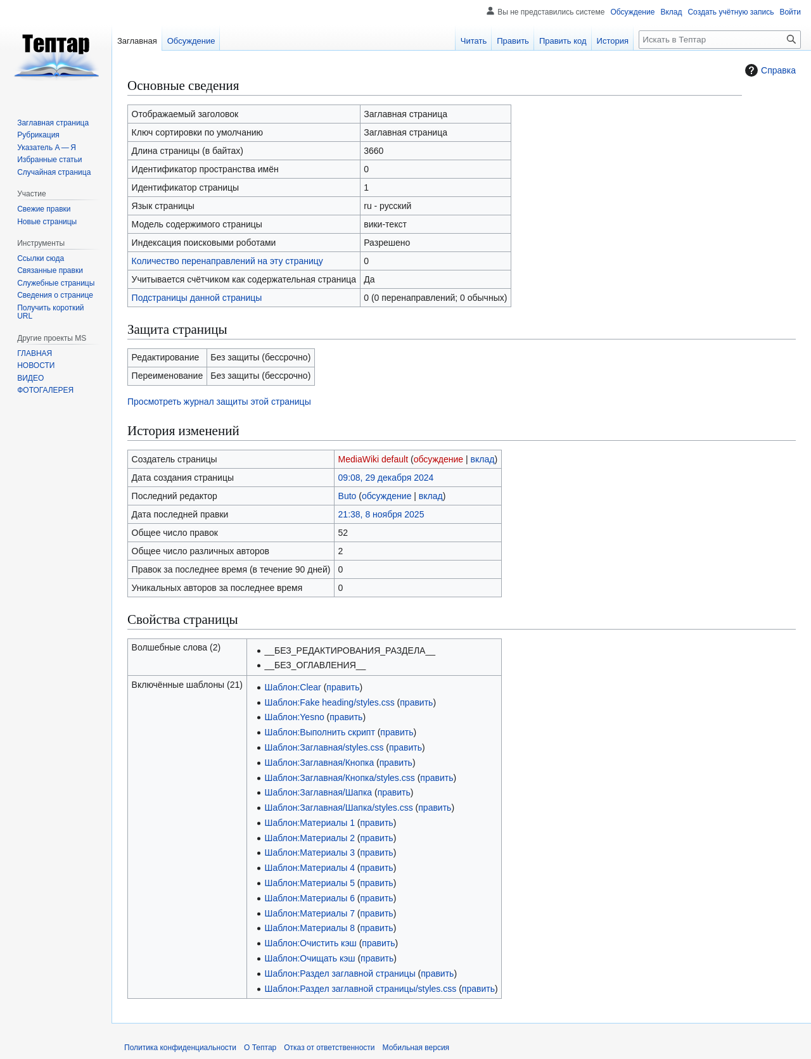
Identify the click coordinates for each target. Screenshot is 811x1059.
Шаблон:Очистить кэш (311, 943)
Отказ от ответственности (329, 1047)
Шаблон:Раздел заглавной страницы (340, 973)
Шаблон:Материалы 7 (310, 913)
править (342, 687)
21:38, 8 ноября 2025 (381, 514)
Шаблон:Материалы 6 (310, 898)
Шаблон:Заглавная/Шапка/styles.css (339, 807)
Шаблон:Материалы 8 (310, 928)
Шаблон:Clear (293, 687)
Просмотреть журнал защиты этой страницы (219, 401)
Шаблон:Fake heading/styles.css (330, 702)
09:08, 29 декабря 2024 (386, 477)
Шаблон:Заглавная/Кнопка (319, 763)
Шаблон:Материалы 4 (310, 868)
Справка (769, 70)
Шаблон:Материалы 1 (310, 823)
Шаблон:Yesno (294, 717)
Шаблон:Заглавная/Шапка (319, 792)
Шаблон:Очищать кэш (310, 958)
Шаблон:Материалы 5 (310, 883)
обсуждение (438, 459)
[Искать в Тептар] (720, 39)
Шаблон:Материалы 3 (310, 852)
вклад (483, 459)
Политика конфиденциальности (180, 1047)
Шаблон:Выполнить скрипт (320, 732)
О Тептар (260, 1047)
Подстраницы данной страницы (197, 298)
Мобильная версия (416, 1047)
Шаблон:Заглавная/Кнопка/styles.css (340, 778)
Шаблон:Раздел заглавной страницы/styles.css (361, 989)
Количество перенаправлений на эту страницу (227, 261)
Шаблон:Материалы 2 (310, 838)
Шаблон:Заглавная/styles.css (324, 747)
